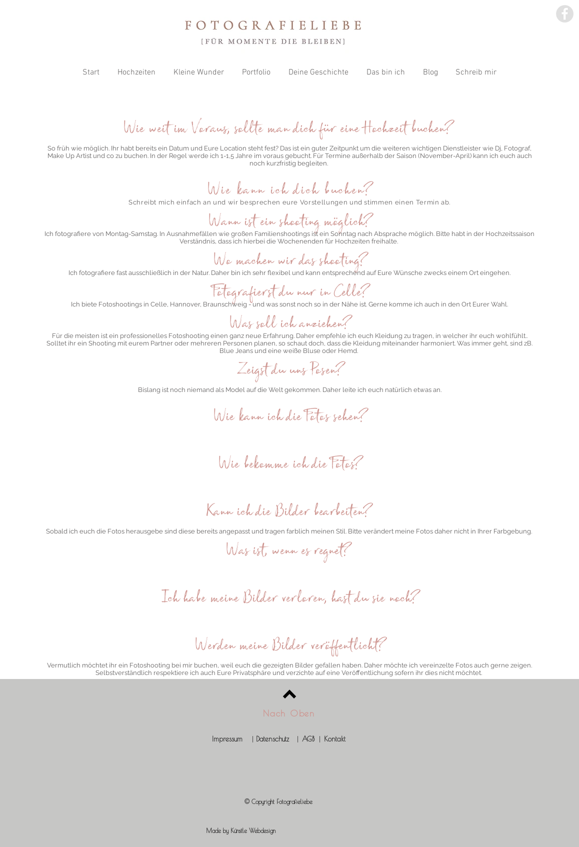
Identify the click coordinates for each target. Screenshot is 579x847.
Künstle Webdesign (253, 830)
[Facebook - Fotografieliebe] (565, 13)
